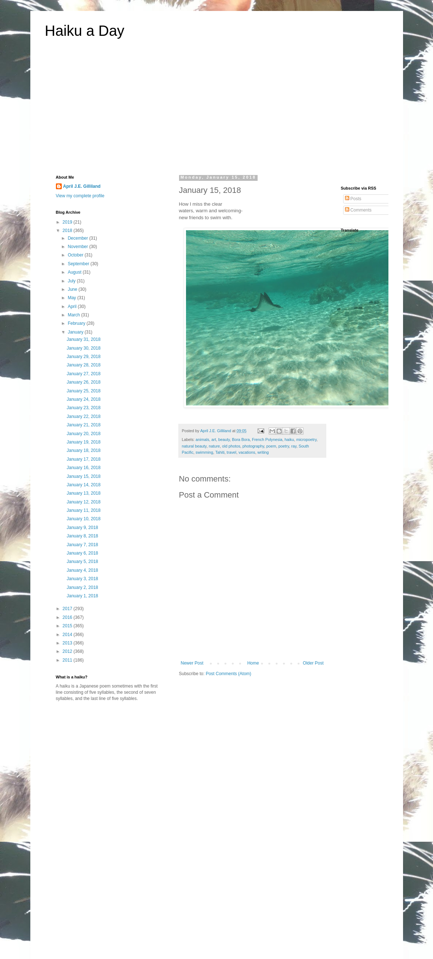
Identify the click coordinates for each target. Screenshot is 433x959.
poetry (283, 446)
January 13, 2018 (83, 493)
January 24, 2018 (83, 399)
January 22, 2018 (83, 416)
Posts (353, 198)
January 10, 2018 (83, 518)
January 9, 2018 (82, 527)
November (78, 246)
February (77, 323)
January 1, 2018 (82, 595)
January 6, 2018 (82, 553)
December (78, 238)
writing (263, 452)
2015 (67, 625)
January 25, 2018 (83, 390)
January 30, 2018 (83, 348)
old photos (231, 446)
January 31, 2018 (83, 339)
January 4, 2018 (82, 570)
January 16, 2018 (83, 467)
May (72, 297)
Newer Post (192, 663)
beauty (224, 439)
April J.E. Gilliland (82, 186)
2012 (67, 651)
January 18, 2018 (83, 450)
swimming (204, 452)
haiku (289, 439)
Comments (358, 210)
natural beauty (194, 446)
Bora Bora (241, 439)
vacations (247, 452)
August (75, 272)
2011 (67, 660)
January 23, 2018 (83, 407)
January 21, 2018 (83, 424)
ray (293, 446)
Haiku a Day (85, 31)
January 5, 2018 (82, 561)
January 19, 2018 (83, 442)
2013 (67, 643)
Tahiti (219, 452)
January (76, 332)
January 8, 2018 (82, 536)
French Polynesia (267, 439)
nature (214, 446)
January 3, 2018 (82, 578)
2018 (67, 230)
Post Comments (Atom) (228, 673)
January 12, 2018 (83, 502)
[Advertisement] (216, 111)
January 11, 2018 (83, 510)
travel (231, 452)
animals (202, 439)
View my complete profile (80, 195)
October (76, 255)
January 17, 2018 (83, 459)
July (72, 280)
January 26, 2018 (83, 382)
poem (271, 446)
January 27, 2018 (83, 373)
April (72, 306)
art (214, 439)
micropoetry (306, 439)
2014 (67, 634)
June (73, 289)
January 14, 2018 (83, 484)
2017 (67, 608)
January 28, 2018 (83, 365)
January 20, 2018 (83, 433)
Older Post (313, 663)
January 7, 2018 (82, 544)
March (74, 314)
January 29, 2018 (83, 356)
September (79, 263)
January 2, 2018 (82, 587)
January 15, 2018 (83, 476)
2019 (67, 222)
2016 (67, 617)
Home (253, 663)
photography (253, 446)
